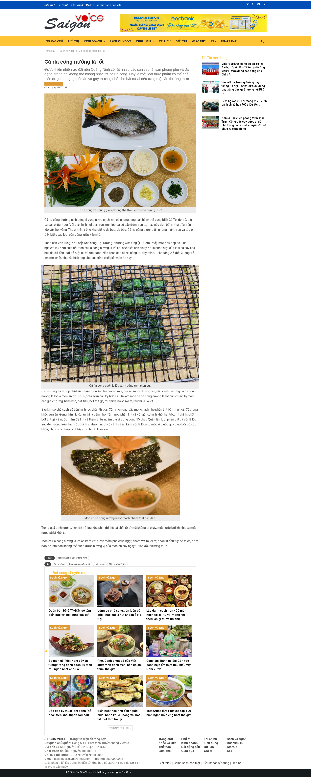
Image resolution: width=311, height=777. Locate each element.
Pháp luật (229, 41)
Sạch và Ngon (120, 41)
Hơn (244, 41)
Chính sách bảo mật (109, 5)
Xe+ (213, 41)
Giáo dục (199, 41)
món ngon (100, 564)
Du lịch (165, 41)
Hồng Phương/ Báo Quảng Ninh (72, 558)
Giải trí (181, 41)
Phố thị (73, 41)
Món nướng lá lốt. (117, 564)
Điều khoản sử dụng (82, 5)
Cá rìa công (59, 564)
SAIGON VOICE (55, 739)
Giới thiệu (50, 5)
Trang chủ (54, 41)
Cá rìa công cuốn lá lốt (79, 564)
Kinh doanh (93, 41)
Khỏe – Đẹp (144, 41)
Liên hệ (63, 5)
